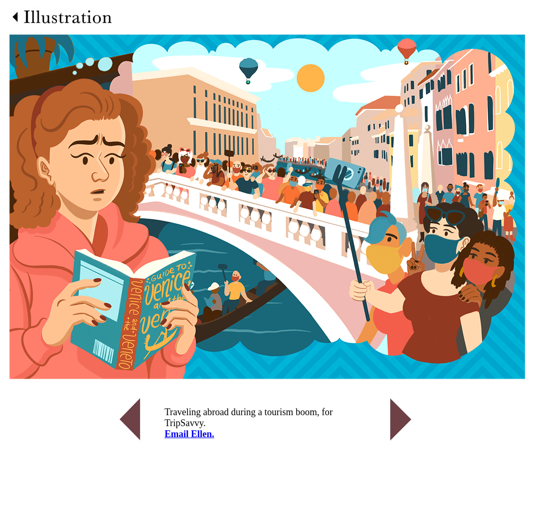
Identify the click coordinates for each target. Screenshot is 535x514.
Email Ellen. (189, 434)
